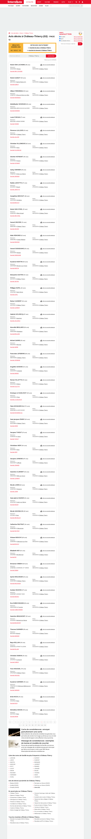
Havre (19, 436)
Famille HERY (13, 452)
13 (44, 722)
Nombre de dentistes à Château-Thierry (20, 806)
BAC (12, 50)
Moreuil (18, 633)
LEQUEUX (37, 777)
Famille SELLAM (14, 649)
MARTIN (12, 762)
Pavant (18, 187)
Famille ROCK (13, 703)
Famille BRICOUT (14, 202)
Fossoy (19, 160)
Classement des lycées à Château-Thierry (45, 803)
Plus (70, 2)
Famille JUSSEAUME (15, 255)
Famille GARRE (14, 347)
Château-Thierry (28, 33)
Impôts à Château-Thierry (17, 808)
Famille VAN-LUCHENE (16, 71)
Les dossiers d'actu (64, 40)
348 (42, 725)
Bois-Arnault (20, 213)
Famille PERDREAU (15, 97)
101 (29, 725)
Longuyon (19, 659)
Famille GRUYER (14, 229)
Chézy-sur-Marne (21, 174)
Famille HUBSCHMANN (16, 609)
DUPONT (36, 758)
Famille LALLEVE (14, 137)
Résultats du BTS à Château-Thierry (43, 821)
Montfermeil (20, 554)
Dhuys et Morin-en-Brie (23, 95)
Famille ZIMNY (14, 426)
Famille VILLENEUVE (15, 150)
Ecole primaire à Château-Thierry (43, 805)
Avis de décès (15, 33)
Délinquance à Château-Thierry (18, 799)
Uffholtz (19, 463)
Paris (18, 147)
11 (38, 722)
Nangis (19, 252)
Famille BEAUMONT (15, 623)
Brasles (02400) (14, 783)
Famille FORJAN (14, 124)
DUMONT (37, 760)
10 (35, 722)
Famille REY (13, 557)
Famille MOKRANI (15, 110)
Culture (47, 2)
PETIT (11, 766)
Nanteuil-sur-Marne (22, 620)
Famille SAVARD (14, 373)
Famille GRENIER (14, 176)
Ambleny (19, 200)
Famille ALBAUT (14, 84)
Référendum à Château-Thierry (42, 813)
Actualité (62, 36)
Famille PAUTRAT (15, 531)
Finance (56, 2)
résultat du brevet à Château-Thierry (40, 50)
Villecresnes (20, 528)
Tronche (20, 607)
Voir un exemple (78, 36)
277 (36, 725)
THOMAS (36, 772)
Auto (63, 2)
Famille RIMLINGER (15, 583)
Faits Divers (25, 5)
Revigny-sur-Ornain (22, 266)
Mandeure (19, 331)
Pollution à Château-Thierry (17, 801)
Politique (11, 5)
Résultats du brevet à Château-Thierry (44, 819)
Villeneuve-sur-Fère (22, 541)
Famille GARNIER (14, 690)
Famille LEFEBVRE (15, 360)
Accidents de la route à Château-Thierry (44, 797)
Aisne (21, 33)
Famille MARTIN (14, 268)
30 (23, 725)
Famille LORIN (14, 491)
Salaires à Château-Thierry (17, 795)
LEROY (12, 760)
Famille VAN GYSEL (15, 216)
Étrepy (19, 69)
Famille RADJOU (14, 596)
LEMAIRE (36, 768)
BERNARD (37, 762)
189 (32, 725)
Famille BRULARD (15, 334)
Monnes (19, 344)
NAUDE (36, 770)
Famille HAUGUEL (15, 675)
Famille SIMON (14, 716)
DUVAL (12, 777)
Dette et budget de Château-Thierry (19, 810)
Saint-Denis (20, 292)
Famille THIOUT (14, 439)
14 (47, 722)
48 (26, 725)
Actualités (29, 2)
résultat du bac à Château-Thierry (40, 48)
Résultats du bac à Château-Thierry (19, 823)
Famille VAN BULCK (15, 518)
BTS (20, 50)
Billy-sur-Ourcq (21, 476)
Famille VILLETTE (15, 386)
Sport (39, 2)
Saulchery (19, 318)
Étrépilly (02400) (14, 787)
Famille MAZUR (14, 504)
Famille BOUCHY (14, 544)
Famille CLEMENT (15, 308)
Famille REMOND (14, 242)
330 (39, 725)
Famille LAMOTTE (15, 189)
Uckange (19, 371)
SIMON (12, 770)
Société (18, 5)
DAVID (36, 775)
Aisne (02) (37, 787)
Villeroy (19, 384)
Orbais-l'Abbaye (21, 239)
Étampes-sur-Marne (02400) (42, 783)
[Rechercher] (75, 5)
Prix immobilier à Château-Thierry (43, 811)
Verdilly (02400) (14, 785)
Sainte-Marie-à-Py (21, 82)
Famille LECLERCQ (15, 321)
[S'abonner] (70, 43)
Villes (46, 5)
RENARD (36, 766)
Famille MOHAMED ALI (16, 413)
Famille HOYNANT (15, 163)
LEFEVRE (12, 758)
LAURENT (37, 764)
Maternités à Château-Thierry (42, 809)
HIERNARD (13, 775)
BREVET (16, 50)
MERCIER (12, 764)
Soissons (19, 489)
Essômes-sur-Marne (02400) (42, 785)
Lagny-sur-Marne (21, 502)
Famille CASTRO (14, 281)
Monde (41, 5)
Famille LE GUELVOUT (16, 399)
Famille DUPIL (14, 294)
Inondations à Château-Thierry (18, 803)
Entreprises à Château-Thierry (18, 797)
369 (45, 725)
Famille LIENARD (14, 465)
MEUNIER (12, 772)
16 (19, 725)
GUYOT (12, 768)
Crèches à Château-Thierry (41, 807)
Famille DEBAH (14, 570)
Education (34, 5)
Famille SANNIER (14, 636)
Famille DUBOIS (14, 662)
